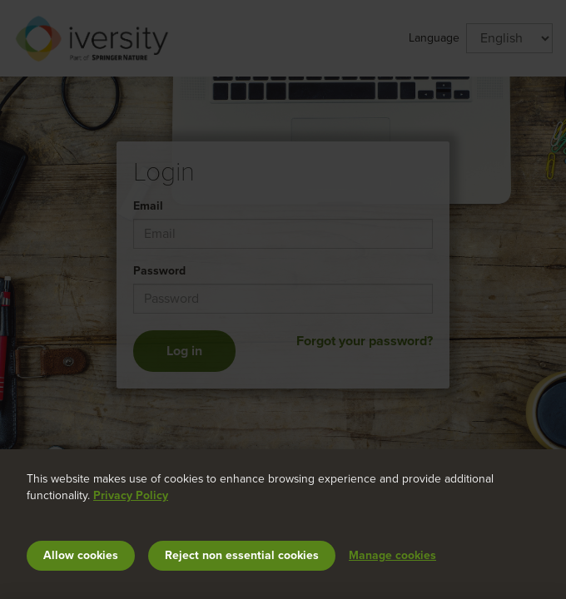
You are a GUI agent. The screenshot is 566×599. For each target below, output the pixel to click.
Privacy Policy (130, 495)
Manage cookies (392, 555)
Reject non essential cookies (242, 555)
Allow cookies (80, 555)
